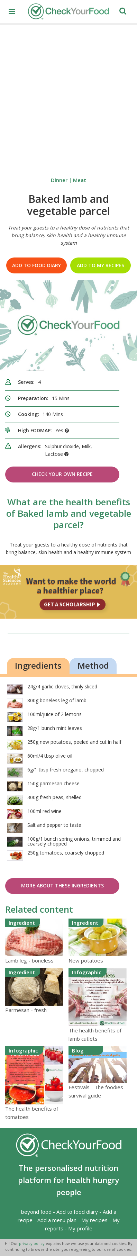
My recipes (94, 1220)
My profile (80, 1228)
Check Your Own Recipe (62, 474)
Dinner (59, 180)
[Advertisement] (68, 96)
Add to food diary (36, 265)
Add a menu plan (56, 1220)
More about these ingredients (62, 885)
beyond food (36, 1211)
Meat (79, 180)
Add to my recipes (100, 265)
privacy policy (32, 1243)
